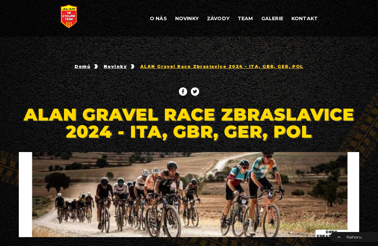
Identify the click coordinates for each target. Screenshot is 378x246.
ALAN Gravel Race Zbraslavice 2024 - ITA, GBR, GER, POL (221, 67)
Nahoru (349, 237)
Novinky (115, 67)
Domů (82, 67)
